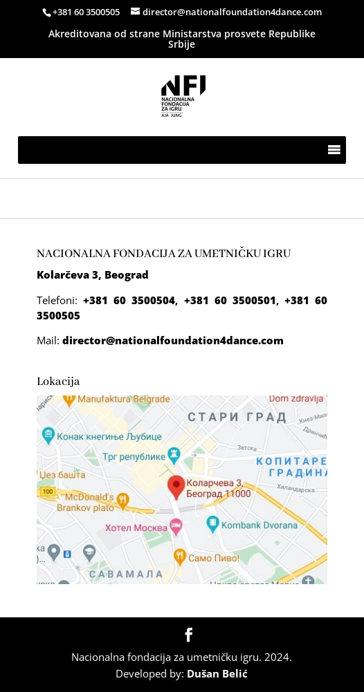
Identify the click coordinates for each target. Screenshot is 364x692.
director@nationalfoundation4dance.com (173, 340)
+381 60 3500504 (129, 300)
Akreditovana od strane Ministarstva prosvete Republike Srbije (182, 38)
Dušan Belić (217, 673)
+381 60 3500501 (230, 300)
